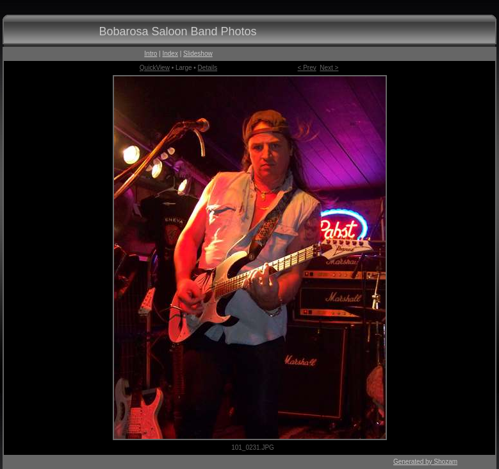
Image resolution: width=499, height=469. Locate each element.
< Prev (307, 67)
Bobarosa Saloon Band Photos (177, 31)
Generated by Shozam (425, 461)
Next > (329, 67)
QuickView (155, 67)
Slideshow (198, 53)
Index (169, 53)
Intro (150, 53)
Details (208, 67)
